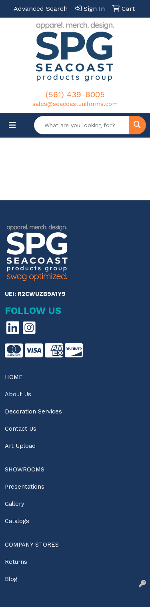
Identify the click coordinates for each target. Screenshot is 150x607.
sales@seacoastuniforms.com (75, 104)
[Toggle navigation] (12, 125)
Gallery (14, 503)
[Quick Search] (81, 125)
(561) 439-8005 (75, 94)
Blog (11, 579)
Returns (16, 561)
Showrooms (24, 469)
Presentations (24, 486)
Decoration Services (33, 411)
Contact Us (20, 428)
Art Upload (20, 445)
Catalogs (17, 521)
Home (14, 377)
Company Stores (32, 544)
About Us (18, 394)
